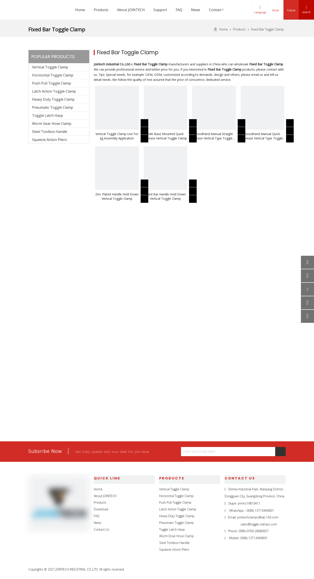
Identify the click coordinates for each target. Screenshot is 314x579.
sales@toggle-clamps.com (258, 524)
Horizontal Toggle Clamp (52, 75)
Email (275, 10)
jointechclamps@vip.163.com (257, 517)
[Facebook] (251, 569)
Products (100, 502)
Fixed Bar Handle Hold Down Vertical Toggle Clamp (165, 196)
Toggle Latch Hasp (47, 115)
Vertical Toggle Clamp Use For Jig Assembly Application (117, 136)
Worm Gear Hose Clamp (51, 123)
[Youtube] (282, 569)
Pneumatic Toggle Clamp (52, 107)
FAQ (96, 516)
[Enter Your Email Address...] (198, 451)
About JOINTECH (105, 496)
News (97, 523)
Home (98, 489)
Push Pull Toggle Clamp (51, 83)
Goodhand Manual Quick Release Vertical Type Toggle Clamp (262, 136)
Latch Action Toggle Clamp (54, 91)
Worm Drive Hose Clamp (176, 536)
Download (101, 509)
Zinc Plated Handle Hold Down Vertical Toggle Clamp (116, 196)
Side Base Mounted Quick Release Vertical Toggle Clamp (165, 136)
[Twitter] (272, 569)
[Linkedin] (262, 569)
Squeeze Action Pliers (49, 139)
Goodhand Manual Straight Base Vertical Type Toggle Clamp (214, 136)
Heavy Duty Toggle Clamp (53, 99)
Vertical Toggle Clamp (50, 67)
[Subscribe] (280, 451)
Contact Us (101, 529)
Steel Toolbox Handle (49, 131)
